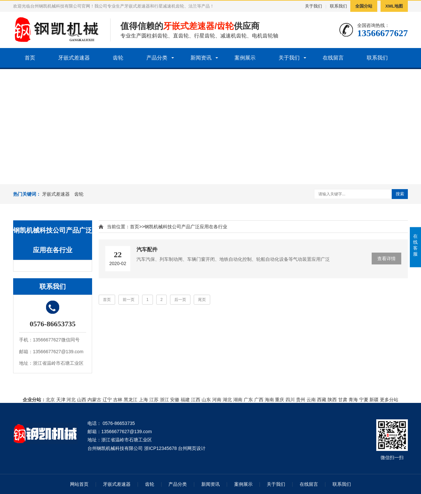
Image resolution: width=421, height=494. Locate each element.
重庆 (279, 399)
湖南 (237, 399)
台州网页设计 (192, 448)
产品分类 (156, 58)
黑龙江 (130, 399)
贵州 (300, 399)
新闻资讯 (200, 58)
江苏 (154, 399)
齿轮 (118, 58)
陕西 (332, 399)
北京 (50, 399)
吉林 (117, 399)
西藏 (321, 399)
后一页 (180, 299)
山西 (81, 399)
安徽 (174, 399)
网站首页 (79, 484)
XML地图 (394, 6)
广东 (248, 399)
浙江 (164, 399)
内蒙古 (94, 399)
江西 (195, 399)
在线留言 (333, 58)
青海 (353, 399)
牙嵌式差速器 (74, 58)
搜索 (400, 193)
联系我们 (338, 6)
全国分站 (363, 6)
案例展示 (245, 58)
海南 (269, 399)
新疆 (374, 399)
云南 (311, 399)
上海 (143, 399)
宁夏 (363, 399)
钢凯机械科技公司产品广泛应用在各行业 (185, 226)
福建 (185, 399)
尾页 (202, 299)
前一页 (129, 299)
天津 (60, 399)
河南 (216, 399)
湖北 (227, 399)
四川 (290, 399)
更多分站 (389, 399)
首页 (30, 58)
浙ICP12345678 (160, 448)
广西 (258, 399)
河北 (71, 399)
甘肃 (342, 399)
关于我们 (313, 6)
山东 (206, 399)
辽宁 (107, 399)
